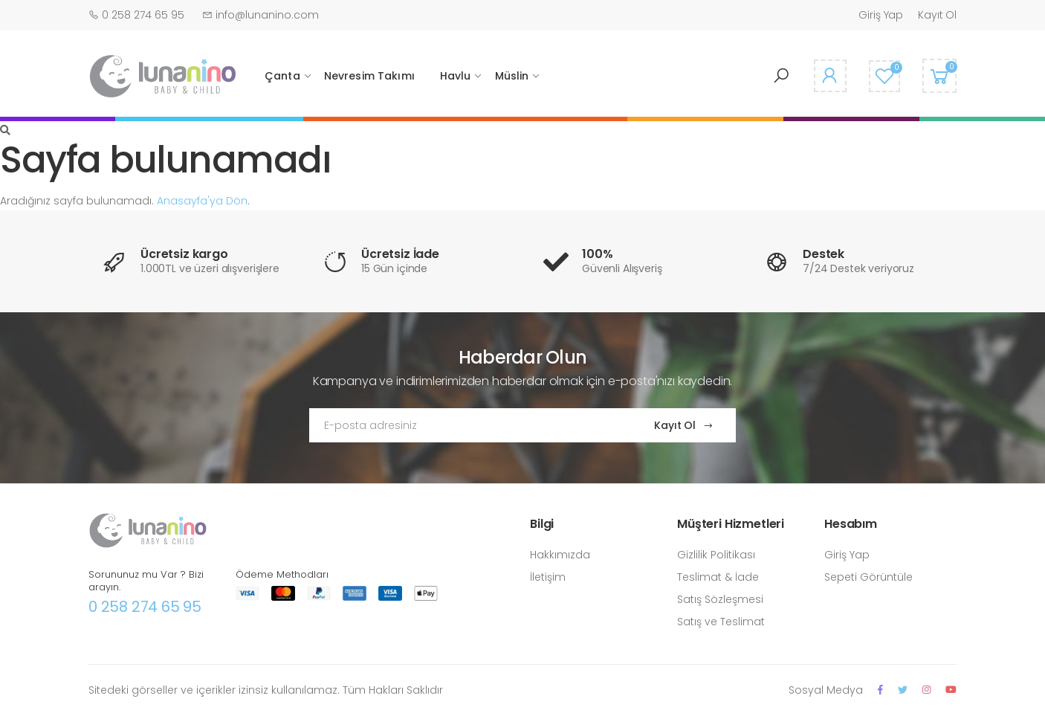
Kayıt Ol (937, 14)
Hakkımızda (560, 554)
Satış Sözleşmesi (720, 599)
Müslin (512, 75)
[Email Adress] (467, 425)
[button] (781, 76)
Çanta (282, 75)
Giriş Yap (880, 14)
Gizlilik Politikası (716, 554)
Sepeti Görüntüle (868, 577)
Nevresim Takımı (369, 75)
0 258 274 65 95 (144, 606)
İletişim (548, 577)
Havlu (455, 75)
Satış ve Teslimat (721, 621)
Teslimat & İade (718, 577)
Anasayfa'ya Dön (202, 200)
